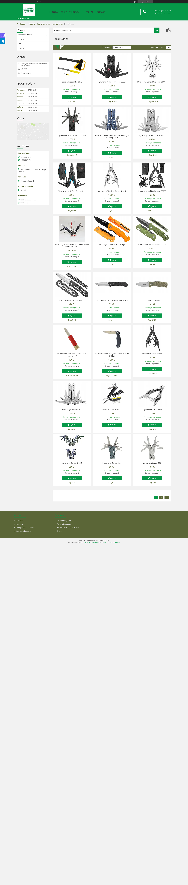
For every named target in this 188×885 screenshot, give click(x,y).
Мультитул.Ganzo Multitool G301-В (72, 135)
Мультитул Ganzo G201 (152, 463)
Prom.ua (106, 540)
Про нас (89, 12)
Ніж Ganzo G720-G (152, 300)
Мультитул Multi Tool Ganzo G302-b (111, 82)
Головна (53, 12)
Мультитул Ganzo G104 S (72, 463)
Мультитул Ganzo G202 (152, 409)
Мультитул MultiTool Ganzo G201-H (112, 191)
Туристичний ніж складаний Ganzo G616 (112, 300)
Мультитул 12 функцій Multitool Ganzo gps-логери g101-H (111, 136)
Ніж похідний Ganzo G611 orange (112, 245)
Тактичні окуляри (64, 520)
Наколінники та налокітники (68, 527)
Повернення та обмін (25, 527)
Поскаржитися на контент (90, 542)
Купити (73, 97)
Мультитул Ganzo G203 (111, 463)
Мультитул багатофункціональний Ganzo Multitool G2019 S (72, 246)
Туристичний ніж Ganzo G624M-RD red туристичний (71, 355)
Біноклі (59, 531)
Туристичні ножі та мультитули (50, 24)
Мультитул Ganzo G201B (152, 354)
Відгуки (21, 48)
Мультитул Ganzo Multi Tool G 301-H (152, 82)
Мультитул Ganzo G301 (71, 409)
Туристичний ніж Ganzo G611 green (152, 245)
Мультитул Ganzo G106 (111, 409)
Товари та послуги (70, 12)
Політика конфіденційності (110, 542)
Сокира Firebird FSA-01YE (72, 82)
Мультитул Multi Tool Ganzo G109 (71, 191)
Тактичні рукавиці (64, 524)
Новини (21, 39)
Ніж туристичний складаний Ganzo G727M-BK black (112, 355)
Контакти (101, 12)
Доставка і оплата (23, 531)
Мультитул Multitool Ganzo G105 (152, 135)
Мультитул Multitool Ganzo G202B (152, 191)
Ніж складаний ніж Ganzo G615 (71, 300)
